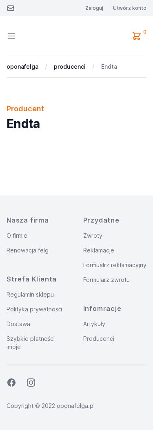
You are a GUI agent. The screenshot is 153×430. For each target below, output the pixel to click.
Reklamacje (98, 250)
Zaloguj (94, 8)
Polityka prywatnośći (34, 309)
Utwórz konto (129, 8)
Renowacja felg (28, 250)
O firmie (17, 235)
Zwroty (92, 235)
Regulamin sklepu (30, 294)
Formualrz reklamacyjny (114, 264)
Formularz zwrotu (106, 279)
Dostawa (18, 323)
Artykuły (94, 323)
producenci (70, 66)
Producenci (98, 338)
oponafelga (22, 66)
